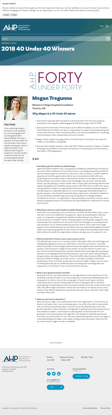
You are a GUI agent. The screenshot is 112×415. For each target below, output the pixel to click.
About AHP (65, 360)
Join (51, 387)
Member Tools (8, 43)
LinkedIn (59, 374)
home (16, 28)
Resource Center (67, 357)
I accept (6, 15)
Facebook (49, 374)
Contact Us (80, 376)
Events (50, 357)
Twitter (54, 374)
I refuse (13, 15)
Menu (102, 26)
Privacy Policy (105, 408)
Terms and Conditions (90, 408)
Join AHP (50, 360)
